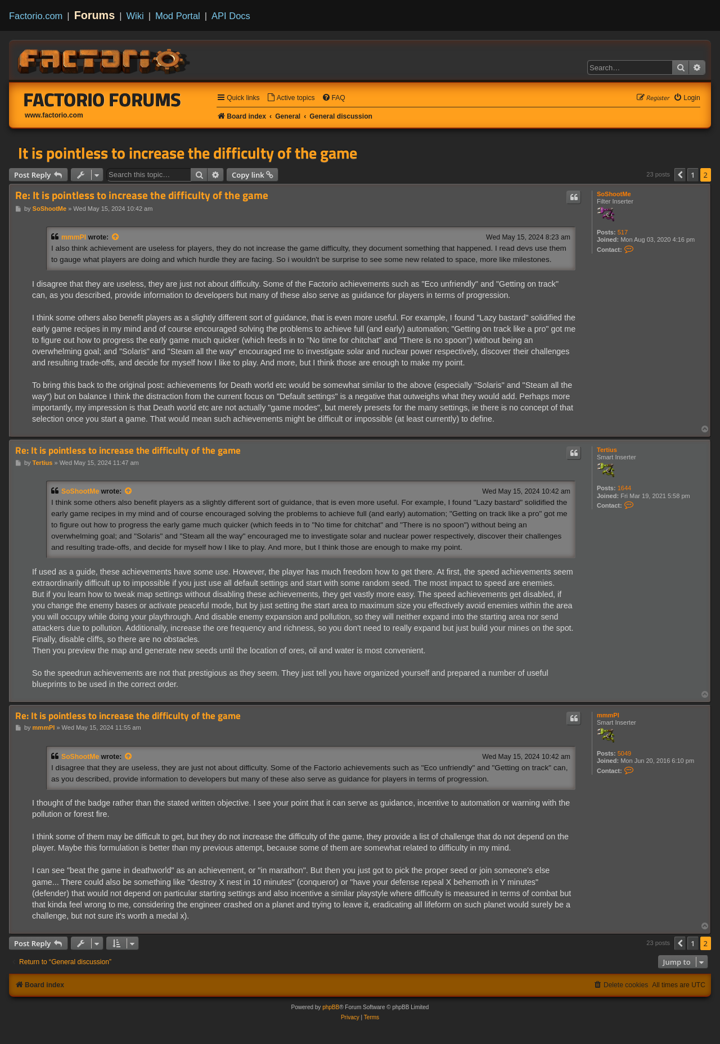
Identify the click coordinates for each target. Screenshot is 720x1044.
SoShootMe (614, 194)
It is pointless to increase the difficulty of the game (187, 153)
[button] (680, 175)
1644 (624, 488)
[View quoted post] (116, 237)
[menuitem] (291, 98)
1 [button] (693, 175)
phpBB (330, 1007)
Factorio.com (35, 16)
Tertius (607, 449)
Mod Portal (177, 16)
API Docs (231, 16)
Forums (94, 15)
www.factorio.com (54, 115)
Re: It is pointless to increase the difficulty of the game (141, 195)
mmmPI (73, 237)
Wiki (135, 16)
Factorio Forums (102, 99)
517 (623, 232)
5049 (624, 753)
